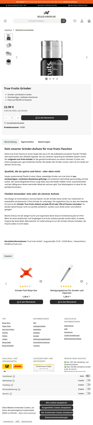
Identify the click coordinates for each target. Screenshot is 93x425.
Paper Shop (6, 326)
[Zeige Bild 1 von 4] (46, 79)
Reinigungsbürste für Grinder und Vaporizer (67, 291)
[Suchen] (63, 21)
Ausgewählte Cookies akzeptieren (56, 407)
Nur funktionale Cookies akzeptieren (57, 412)
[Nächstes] (86, 57)
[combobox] (37, 21)
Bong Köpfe (6, 342)
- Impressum (8, 421)
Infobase (36, 333)
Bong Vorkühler (8, 346)
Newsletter (37, 329)
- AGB (17, 421)
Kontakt (36, 336)
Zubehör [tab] (8, 256)
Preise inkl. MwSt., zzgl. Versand (15, 110)
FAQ (34, 323)
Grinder (5, 333)
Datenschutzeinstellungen (56, 417)
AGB (65, 329)
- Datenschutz (26, 421)
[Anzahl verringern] (6, 117)
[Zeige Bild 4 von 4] (57, 79)
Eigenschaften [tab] (27, 142)
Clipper (4, 339)
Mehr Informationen (27, 413)
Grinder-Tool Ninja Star (26, 290)
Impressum (68, 332)
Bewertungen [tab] (44, 142)
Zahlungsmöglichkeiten (41, 339)
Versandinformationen (41, 342)
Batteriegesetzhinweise (72, 339)
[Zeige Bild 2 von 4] (50, 79)
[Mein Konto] (82, 21)
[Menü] (5, 21)
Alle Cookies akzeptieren (56, 402)
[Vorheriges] (16, 57)
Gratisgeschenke (39, 326)
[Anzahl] (12, 117)
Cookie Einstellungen (72, 335)
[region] (46, 57)
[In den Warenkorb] (44, 117)
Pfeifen (4, 336)
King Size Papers (8, 329)
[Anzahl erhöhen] (18, 117)
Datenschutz (68, 326)
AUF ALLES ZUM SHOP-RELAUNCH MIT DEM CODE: (46, 2)
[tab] (10, 142)
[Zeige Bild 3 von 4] (53, 79)
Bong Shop (6, 323)
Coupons (36, 346)
